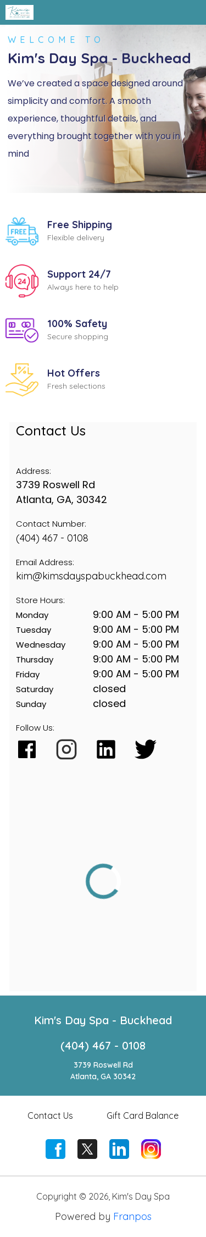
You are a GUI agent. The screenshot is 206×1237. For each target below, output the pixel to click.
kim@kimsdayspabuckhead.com (91, 576)
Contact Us (50, 1115)
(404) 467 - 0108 (52, 538)
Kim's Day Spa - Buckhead (103, 1020)
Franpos (132, 1216)
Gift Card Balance (143, 1115)
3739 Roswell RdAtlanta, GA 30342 (103, 1070)
